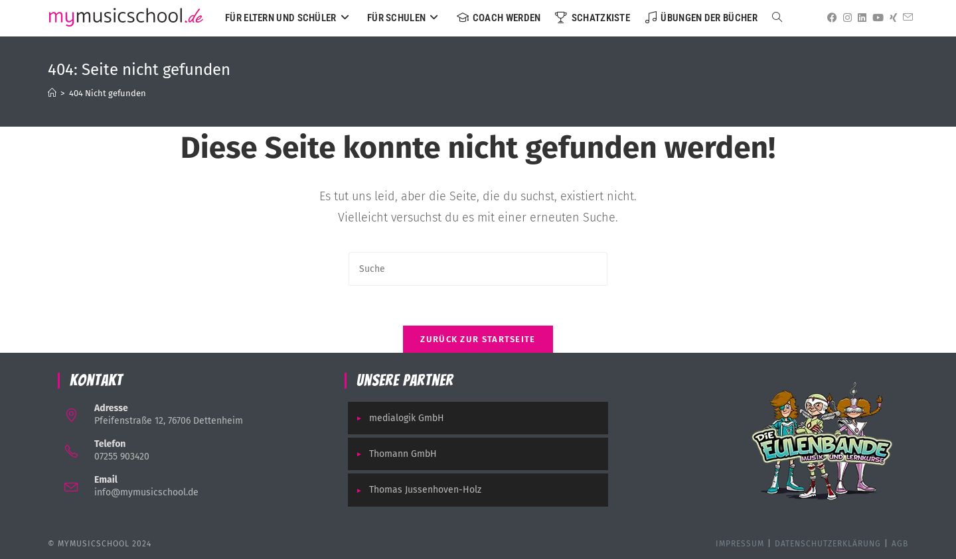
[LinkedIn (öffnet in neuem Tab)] (859, 18)
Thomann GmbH (403, 454)
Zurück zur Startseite (477, 339)
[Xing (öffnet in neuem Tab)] (891, 18)
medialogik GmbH (406, 418)
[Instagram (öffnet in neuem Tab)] (845, 18)
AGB (900, 543)
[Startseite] (52, 93)
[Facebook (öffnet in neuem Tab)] (830, 18)
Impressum (740, 543)
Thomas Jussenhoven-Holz (425, 489)
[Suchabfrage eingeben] (478, 269)
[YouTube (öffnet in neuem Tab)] (875, 18)
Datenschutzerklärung (828, 543)
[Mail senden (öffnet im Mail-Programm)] (906, 17)
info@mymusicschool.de (146, 492)
